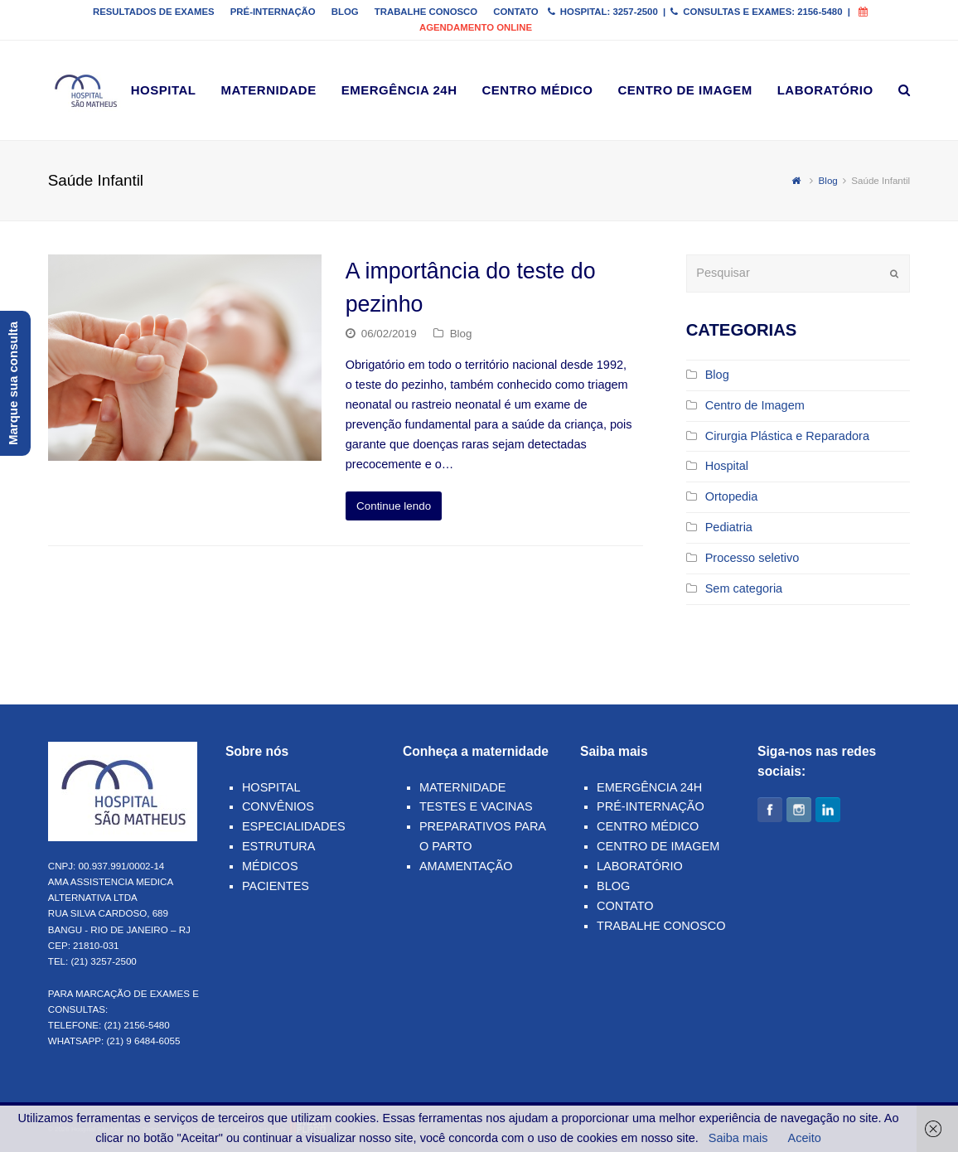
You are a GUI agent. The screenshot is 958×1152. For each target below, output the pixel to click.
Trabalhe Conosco (661, 925)
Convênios (278, 806)
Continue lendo (393, 506)
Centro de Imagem (755, 405)
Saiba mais (738, 1138)
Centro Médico (648, 826)
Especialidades (294, 826)
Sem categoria (744, 588)
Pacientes (275, 886)
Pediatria (728, 527)
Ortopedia (731, 496)
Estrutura (279, 846)
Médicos (270, 866)
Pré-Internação (650, 806)
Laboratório (640, 866)
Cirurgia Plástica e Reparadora (787, 436)
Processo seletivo (752, 557)
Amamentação (466, 866)
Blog (461, 333)
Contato (625, 905)
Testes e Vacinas (476, 806)
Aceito (804, 1138)
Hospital (726, 465)
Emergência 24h (649, 787)
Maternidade (462, 787)
